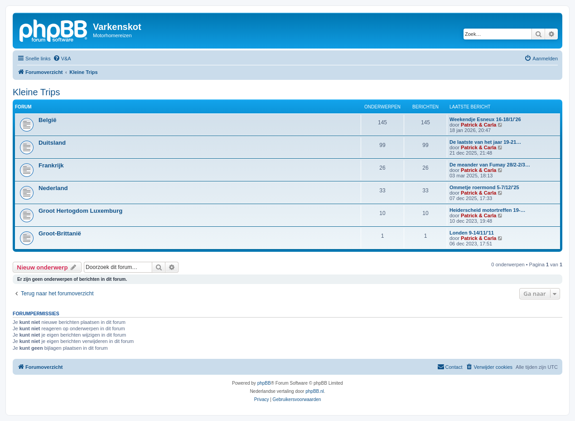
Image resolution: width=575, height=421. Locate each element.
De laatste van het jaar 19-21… (485, 142)
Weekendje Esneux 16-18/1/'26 (485, 119)
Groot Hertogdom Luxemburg (80, 210)
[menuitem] (62, 58)
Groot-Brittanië (60, 233)
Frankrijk (51, 165)
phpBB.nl (314, 391)
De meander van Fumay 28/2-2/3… (489, 164)
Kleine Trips (36, 92)
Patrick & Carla (478, 124)
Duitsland (52, 142)
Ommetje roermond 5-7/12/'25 (484, 187)
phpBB (264, 383)
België (48, 120)
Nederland (53, 188)
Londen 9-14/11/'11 (471, 232)
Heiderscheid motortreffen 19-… (487, 210)
